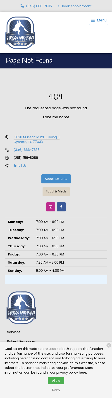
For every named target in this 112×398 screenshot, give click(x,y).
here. (83, 372)
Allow (56, 380)
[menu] (98, 20)
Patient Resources (21, 341)
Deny (56, 390)
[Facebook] (61, 206)
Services (13, 332)
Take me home (56, 117)
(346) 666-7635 (26, 149)
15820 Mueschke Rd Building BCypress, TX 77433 (37, 139)
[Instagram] (50, 206)
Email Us (20, 165)
